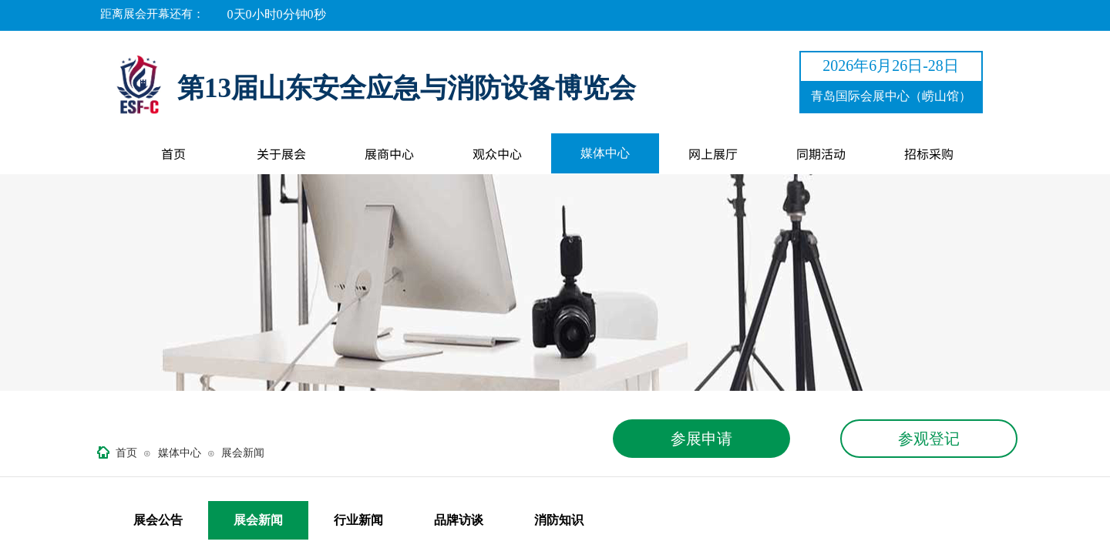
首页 (173, 153)
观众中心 (497, 153)
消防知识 (559, 519)
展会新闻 (242, 453)
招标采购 (929, 153)
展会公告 (158, 519)
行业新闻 (358, 519)
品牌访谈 (458, 519)
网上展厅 (713, 153)
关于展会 (281, 153)
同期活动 (821, 153)
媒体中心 (605, 153)
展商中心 (389, 153)
